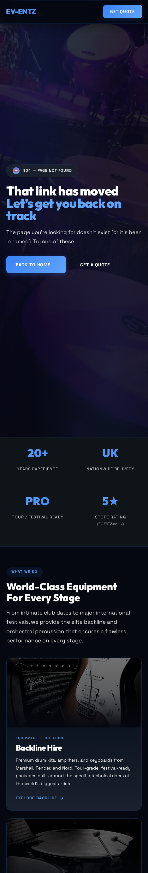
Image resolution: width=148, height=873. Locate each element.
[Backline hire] (74, 735)
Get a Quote (95, 265)
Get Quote (122, 11)
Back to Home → (36, 265)
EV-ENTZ (21, 11)
